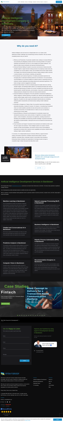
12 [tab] (37, 315)
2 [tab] (19, 315)
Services (35, 377)
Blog (49, 387)
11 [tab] (35, 315)
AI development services (16, 185)
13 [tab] (39, 315)
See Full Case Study (5, 303)
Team (50, 383)
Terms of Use (9, 390)
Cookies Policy (15, 390)
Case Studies (51, 385)
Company (50, 377)
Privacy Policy (27, 420)
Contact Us (6, 35)
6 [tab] (26, 315)
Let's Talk (59, 1)
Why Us (50, 381)
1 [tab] (17, 315)
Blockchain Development (38, 381)
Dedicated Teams (36, 383)
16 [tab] (44, 315)
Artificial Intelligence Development (39, 379)
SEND (24, 360)
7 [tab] (28, 315)
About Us (50, 379)
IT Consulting (35, 385)
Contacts (2, 397)
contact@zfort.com (39, 352)
